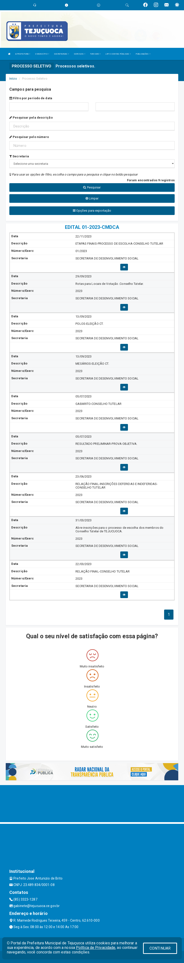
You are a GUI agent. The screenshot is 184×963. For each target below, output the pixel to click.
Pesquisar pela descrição (31, 117)
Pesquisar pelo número (29, 137)
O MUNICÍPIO (42, 54)
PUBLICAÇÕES (143, 54)
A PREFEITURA (22, 54)
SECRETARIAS (61, 54)
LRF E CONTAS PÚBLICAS (118, 54)
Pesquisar (92, 187)
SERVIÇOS (79, 54)
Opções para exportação (92, 210)
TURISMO (95, 54)
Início (13, 78)
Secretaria (19, 156)
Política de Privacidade (95, 947)
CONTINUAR (160, 948)
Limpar (92, 198)
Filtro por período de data (30, 98)
